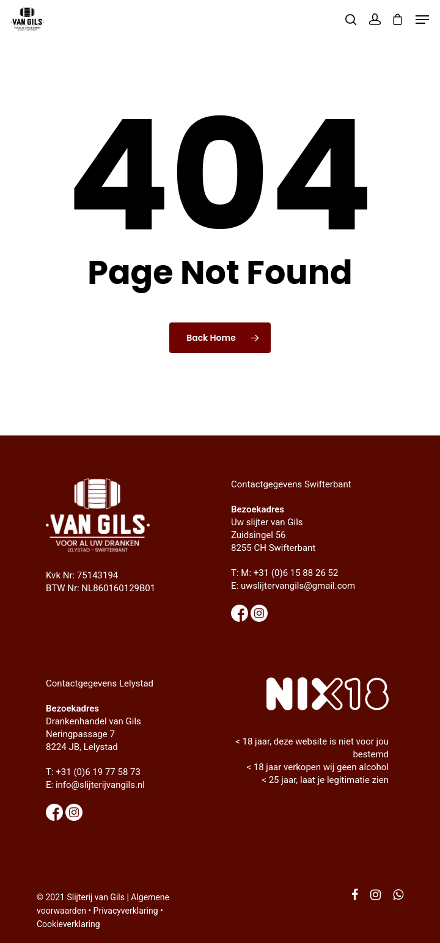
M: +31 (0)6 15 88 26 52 (289, 572)
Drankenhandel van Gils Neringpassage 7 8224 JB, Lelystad (93, 734)
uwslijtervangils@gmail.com (298, 585)
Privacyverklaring (126, 911)
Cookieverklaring (68, 924)
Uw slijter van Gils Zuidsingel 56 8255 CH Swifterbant (273, 535)
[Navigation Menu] (422, 19)
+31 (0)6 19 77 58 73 (98, 771)
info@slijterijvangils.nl (100, 784)
